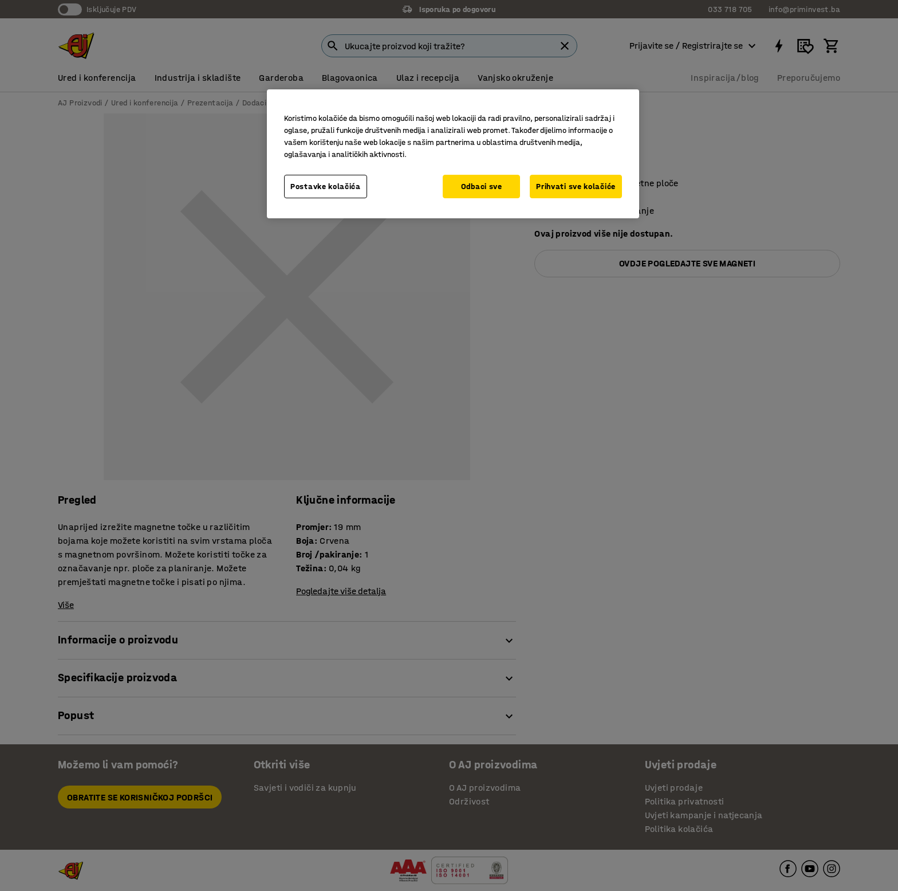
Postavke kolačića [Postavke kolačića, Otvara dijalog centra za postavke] (325, 186)
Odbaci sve (481, 186)
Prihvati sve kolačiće (576, 186)
